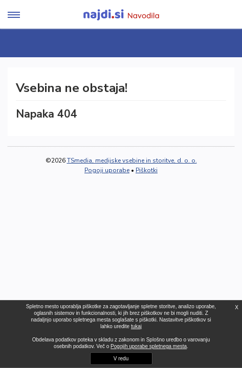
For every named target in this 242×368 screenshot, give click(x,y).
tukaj (136, 326)
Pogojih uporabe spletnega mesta (149, 346)
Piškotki (147, 170)
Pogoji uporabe (106, 170)
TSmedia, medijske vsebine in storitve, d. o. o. (132, 160)
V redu (121, 358)
